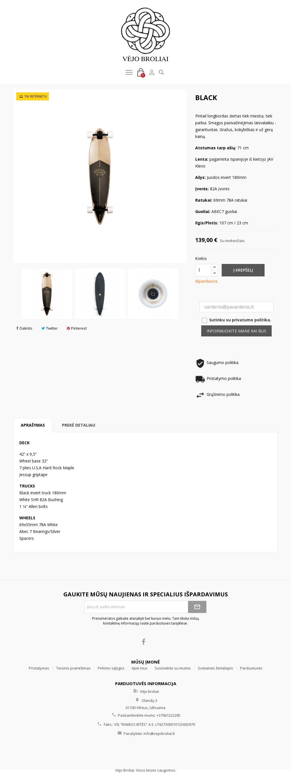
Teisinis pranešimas (73, 668)
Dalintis (24, 328)
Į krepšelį (243, 270)
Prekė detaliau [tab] (78, 425)
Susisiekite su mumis (173, 668)
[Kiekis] (203, 270)
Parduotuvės (251, 668)
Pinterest (77, 328)
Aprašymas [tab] (33, 425)
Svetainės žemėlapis (215, 668)
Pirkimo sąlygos (111, 668)
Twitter (49, 328)
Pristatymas (39, 668)
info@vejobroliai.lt (159, 733)
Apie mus (139, 668)
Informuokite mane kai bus (236, 331)
